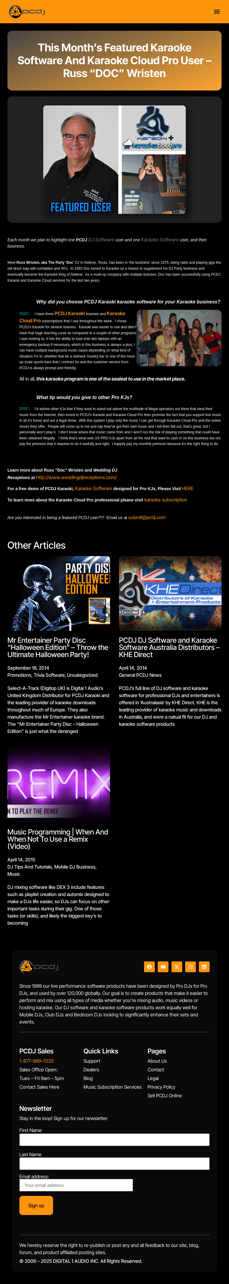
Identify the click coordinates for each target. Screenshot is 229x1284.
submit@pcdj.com (146, 517)
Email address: (76, 1182)
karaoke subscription (165, 500)
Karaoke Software (93, 488)
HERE (188, 488)
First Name (30, 1130)
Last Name (30, 1154)
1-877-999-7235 (36, 1061)
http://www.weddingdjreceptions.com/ (76, 477)
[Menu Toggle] (217, 11)
